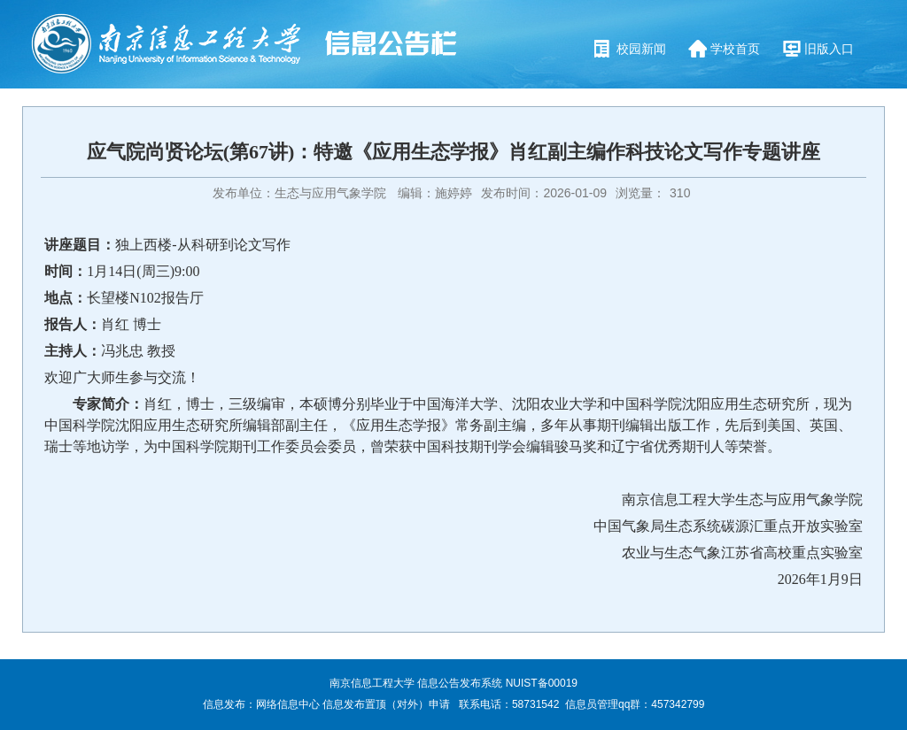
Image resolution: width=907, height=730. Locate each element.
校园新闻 (641, 49)
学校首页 (735, 49)
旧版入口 (829, 49)
